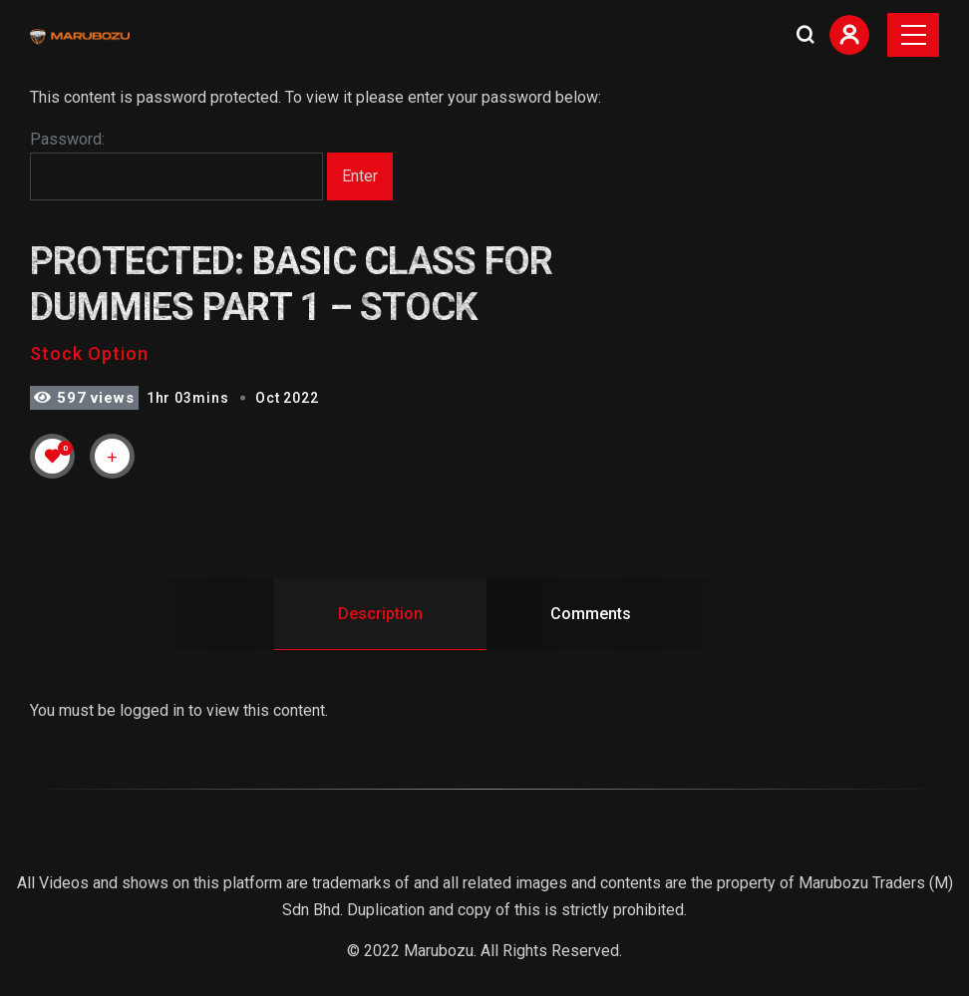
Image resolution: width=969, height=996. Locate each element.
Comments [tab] (590, 613)
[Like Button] (53, 456)
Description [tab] (380, 613)
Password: (176, 165)
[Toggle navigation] (913, 35)
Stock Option (89, 353)
